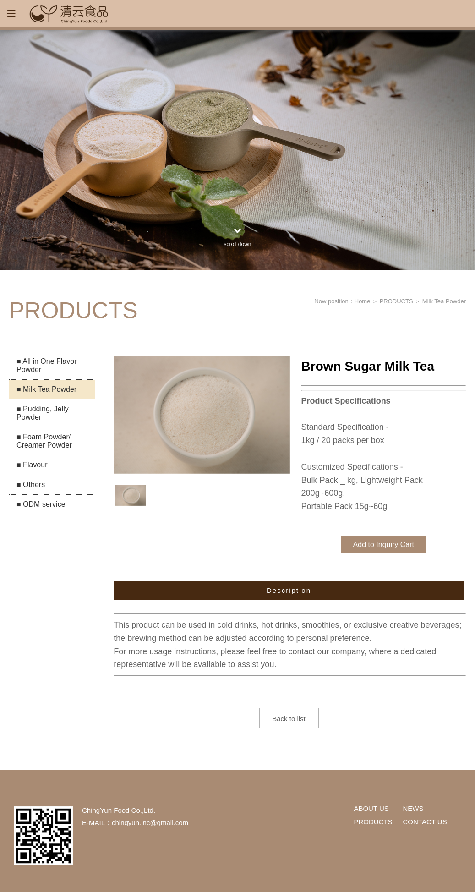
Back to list (289, 718)
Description (289, 590)
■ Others (30, 484)
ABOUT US (371, 808)
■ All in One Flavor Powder (46, 365)
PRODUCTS (396, 301)
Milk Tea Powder (444, 301)
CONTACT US (425, 822)
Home (363, 301)
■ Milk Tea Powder (46, 389)
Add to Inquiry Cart (383, 544)
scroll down (237, 236)
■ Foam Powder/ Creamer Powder (44, 441)
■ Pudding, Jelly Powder (42, 413)
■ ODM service (41, 504)
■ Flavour (31, 465)
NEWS (413, 808)
